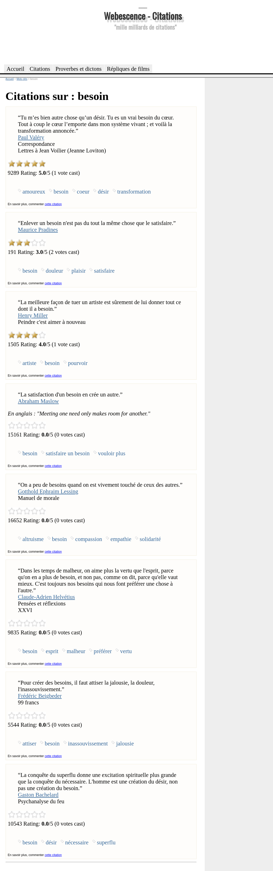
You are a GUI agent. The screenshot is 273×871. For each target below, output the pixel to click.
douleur (54, 271)
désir (103, 191)
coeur (83, 191)
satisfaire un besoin (68, 453)
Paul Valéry (31, 137)
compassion (88, 539)
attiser (30, 743)
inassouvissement (88, 743)
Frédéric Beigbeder (40, 696)
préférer (103, 651)
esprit (52, 651)
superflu (106, 842)
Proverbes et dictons (79, 69)
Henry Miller (33, 315)
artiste (30, 363)
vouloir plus (111, 453)
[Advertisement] (143, 46)
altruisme (33, 539)
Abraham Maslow (38, 401)
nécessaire (77, 842)
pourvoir (78, 363)
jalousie (125, 743)
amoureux (34, 191)
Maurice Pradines (38, 230)
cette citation (53, 204)
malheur (76, 651)
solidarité (150, 539)
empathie (120, 539)
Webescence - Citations (143, 15)
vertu (126, 651)
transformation (134, 191)
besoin (61, 191)
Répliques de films (128, 69)
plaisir (78, 271)
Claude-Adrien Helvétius (46, 597)
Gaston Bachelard (38, 795)
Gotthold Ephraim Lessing (48, 491)
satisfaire (104, 271)
